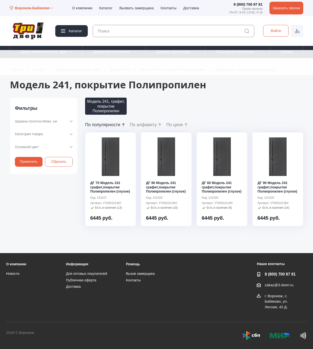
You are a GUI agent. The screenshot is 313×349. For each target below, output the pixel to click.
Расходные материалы (235, 52)
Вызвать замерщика (136, 8)
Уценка (286, 52)
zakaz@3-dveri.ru (279, 285)
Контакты (169, 8)
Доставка (191, 8)
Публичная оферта (81, 280)
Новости (12, 274)
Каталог (106, 8)
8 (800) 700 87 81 (248, 4)
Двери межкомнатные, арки (44, 52)
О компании (82, 8)
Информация (77, 264)
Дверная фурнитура (173, 52)
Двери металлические (112, 52)
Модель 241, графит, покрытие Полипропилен (106, 106)
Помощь (133, 264)
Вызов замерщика (140, 274)
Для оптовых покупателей (86, 274)
